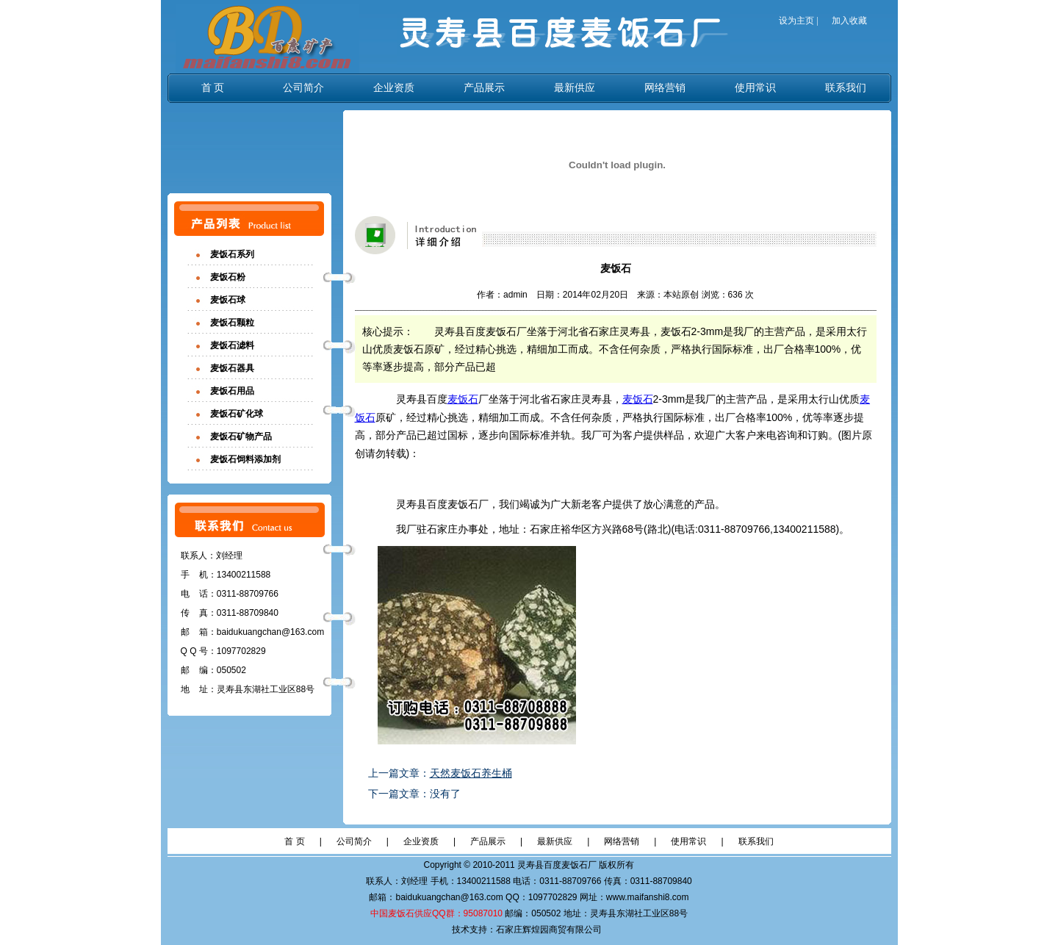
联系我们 (845, 87)
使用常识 (755, 87)
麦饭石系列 (232, 254)
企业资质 (393, 87)
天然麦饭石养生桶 (471, 773)
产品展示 (484, 87)
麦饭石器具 (232, 368)
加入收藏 (849, 20)
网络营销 (664, 87)
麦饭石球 (227, 300)
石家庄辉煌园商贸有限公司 (549, 929)
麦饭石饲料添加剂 (245, 459)
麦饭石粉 (227, 277)
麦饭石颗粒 (232, 322)
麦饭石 (462, 399)
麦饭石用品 (232, 391)
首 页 (213, 87)
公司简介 (303, 87)
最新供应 (574, 87)
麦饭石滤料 (232, 345)
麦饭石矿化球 (236, 414)
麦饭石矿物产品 (241, 436)
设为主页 (796, 20)
